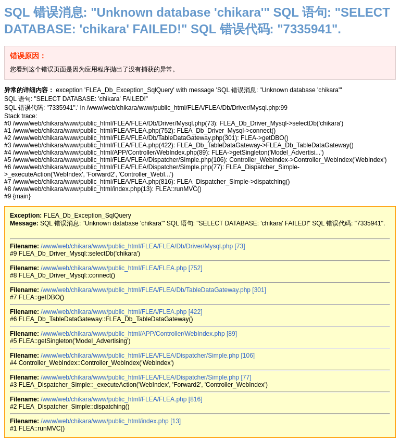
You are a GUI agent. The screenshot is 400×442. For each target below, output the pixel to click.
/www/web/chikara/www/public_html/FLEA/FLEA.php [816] (121, 399)
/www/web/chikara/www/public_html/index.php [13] (111, 421)
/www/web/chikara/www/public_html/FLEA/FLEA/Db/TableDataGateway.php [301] (153, 290)
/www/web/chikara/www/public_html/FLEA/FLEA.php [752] (121, 268)
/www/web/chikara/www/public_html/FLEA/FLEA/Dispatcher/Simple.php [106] (148, 355)
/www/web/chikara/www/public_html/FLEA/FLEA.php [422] (121, 311)
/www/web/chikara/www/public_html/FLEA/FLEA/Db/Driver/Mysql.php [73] (143, 246)
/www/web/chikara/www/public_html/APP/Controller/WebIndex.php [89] (139, 333)
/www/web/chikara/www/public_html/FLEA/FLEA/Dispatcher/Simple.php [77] (146, 377)
